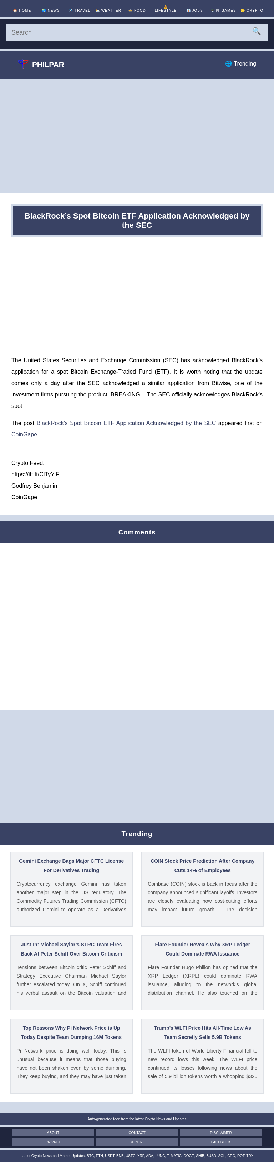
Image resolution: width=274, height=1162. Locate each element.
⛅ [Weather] (108, 10)
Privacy (53, 1142)
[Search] (137, 32)
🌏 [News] (51, 10)
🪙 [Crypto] (251, 10)
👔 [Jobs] (194, 10)
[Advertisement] (137, 136)
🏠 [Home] (22, 10)
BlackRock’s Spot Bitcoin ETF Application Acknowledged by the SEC (126, 423)
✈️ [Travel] (79, 10)
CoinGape (24, 434)
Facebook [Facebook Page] (221, 1142)
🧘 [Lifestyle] (166, 8)
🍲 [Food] (137, 10)
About (53, 1133)
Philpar (41, 64)
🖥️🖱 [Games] (223, 10)
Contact (137, 1133)
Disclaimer (221, 1133)
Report (137, 1142)
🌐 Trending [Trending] (240, 64)
